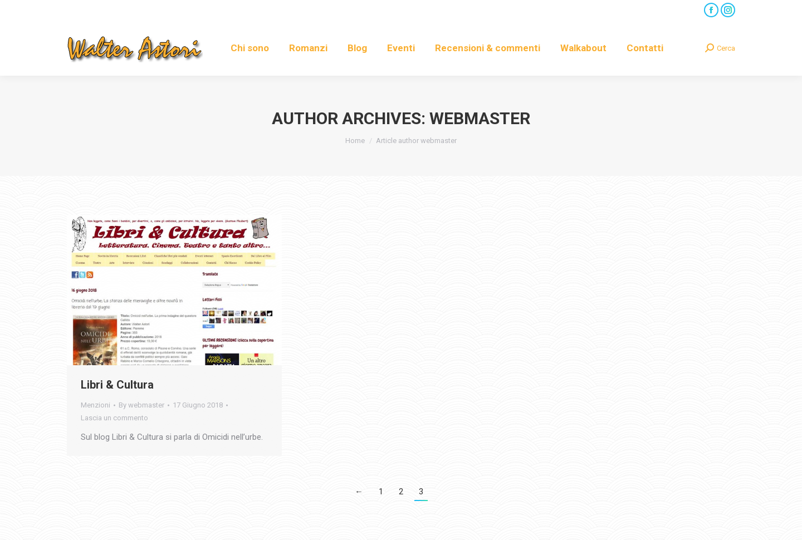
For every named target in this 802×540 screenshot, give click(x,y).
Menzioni (95, 405)
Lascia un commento (114, 418)
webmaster (479, 118)
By (141, 405)
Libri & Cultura (117, 384)
